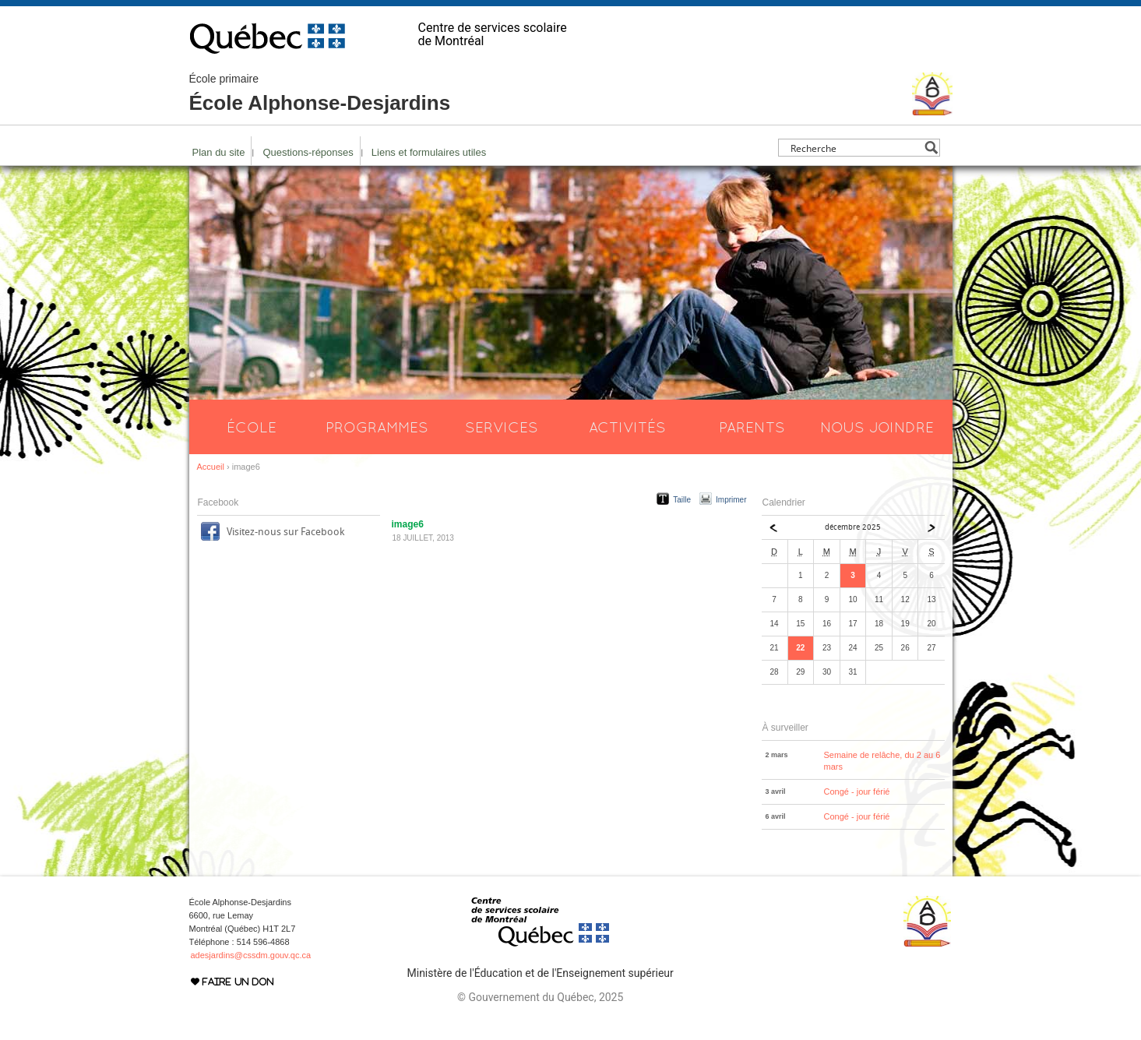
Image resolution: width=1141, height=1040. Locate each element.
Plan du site (218, 152)
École (251, 426)
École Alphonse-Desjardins (320, 93)
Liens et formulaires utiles (429, 152)
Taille (682, 499)
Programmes (377, 426)
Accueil (210, 466)
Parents (752, 426)
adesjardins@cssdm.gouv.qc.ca (251, 955)
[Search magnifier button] (931, 147)
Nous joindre (877, 426)
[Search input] (855, 148)
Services (501, 426)
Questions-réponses (307, 152)
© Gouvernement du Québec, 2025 (540, 997)
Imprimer (731, 499)
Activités (627, 426)
